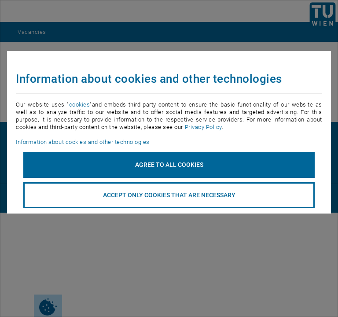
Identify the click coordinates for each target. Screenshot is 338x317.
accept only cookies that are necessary (169, 195)
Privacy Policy (203, 127)
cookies (79, 104)
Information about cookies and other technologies (82, 142)
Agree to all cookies (169, 164)
